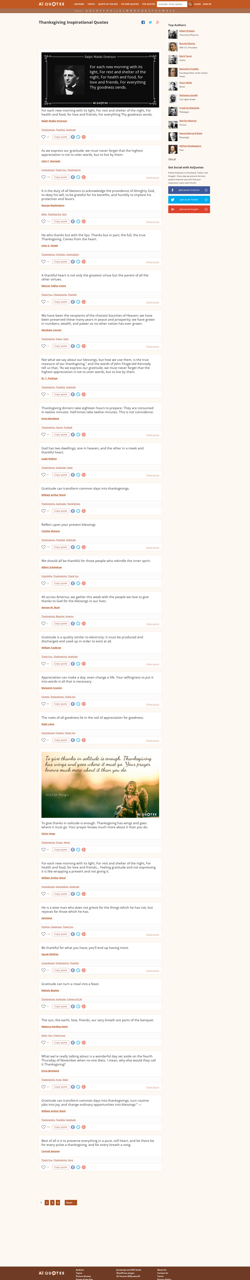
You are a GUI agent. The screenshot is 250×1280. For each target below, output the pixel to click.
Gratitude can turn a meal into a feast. (70, 984)
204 (48, 1127)
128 (48, 934)
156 (48, 177)
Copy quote (60, 137)
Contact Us (162, 1273)
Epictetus (46, 918)
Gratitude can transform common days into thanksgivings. (85, 488)
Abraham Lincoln (51, 330)
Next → (71, 1202)
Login (197, 4)
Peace (59, 338)
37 (48, 970)
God (64, 214)
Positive (59, 732)
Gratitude (71, 129)
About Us (161, 1269)
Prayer (59, 842)
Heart (70, 467)
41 (48, 740)
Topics (91, 4)
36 (48, 394)
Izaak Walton (49, 458)
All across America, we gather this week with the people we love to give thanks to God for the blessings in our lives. (95, 599)
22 (48, 583)
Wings (67, 842)
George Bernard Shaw (190, 133)
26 (48, 510)
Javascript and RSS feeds (128, 1269)
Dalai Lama (47, 724)
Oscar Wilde (185, 82)
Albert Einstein (187, 30)
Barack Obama (187, 43)
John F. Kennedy (50, 161)
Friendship (46, 576)
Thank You (60, 169)
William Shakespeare (190, 145)
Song (70, 1160)
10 (48, 261)
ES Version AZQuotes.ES (128, 1276)
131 (48, 547)
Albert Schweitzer (51, 567)
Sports (59, 427)
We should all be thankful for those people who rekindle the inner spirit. (96, 561)
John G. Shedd (49, 245)
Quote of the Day (108, 4)
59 (48, 1086)
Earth (44, 1035)
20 (48, 301)
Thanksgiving (48, 129)
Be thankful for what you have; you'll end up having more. (85, 948)
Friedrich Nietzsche (189, 107)
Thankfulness (73, 503)
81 (48, 474)
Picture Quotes (130, 4)
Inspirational (47, 169)
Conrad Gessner (50, 1151)
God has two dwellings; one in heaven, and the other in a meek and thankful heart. (92, 450)
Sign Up (207, 4)
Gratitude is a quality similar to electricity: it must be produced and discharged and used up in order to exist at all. (92, 639)
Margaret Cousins (51, 687)
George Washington (52, 205)
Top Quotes (148, 4)
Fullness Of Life (74, 999)
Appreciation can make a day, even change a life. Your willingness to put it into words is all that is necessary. (97, 679)
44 (48, 663)
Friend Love (59, 1035)
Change (45, 696)
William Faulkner (51, 647)
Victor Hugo (48, 833)
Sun (50, 1035)
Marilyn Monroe (187, 120)
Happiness (56, 926)
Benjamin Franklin (189, 68)
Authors (79, 4)
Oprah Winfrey (49, 954)
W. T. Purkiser (49, 378)
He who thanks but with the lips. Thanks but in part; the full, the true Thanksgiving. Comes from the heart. (93, 237)
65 (48, 849)
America (69, 616)
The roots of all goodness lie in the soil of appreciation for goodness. (92, 718)
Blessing (60, 616)
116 (48, 221)
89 (48, 703)
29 (48, 136)
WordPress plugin (125, 1273)
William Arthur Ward (53, 494)
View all (172, 159)
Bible (43, 214)
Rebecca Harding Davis (54, 1026)
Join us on (189, 189)
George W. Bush (50, 607)
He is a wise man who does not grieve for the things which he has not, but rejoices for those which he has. (97, 909)
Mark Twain (185, 56)
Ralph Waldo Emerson (54, 120)
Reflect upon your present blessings (68, 525)
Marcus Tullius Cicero (53, 285)
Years (66, 338)
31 (48, 1006)
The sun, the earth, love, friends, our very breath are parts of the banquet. (97, 1020)
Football (68, 427)
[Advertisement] (100, 37)
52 (48, 1042)
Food (58, 1079)
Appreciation (72, 254)
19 (48, 893)
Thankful (60, 129)
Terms (160, 1276)
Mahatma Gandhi (188, 95)
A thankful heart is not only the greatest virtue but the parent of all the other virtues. (95, 277)
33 (48, 434)
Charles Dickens (50, 531)
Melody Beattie (50, 990)
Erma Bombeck (50, 418)
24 (48, 1167)
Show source (152, 177)
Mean (65, 1079)
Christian (60, 254)
